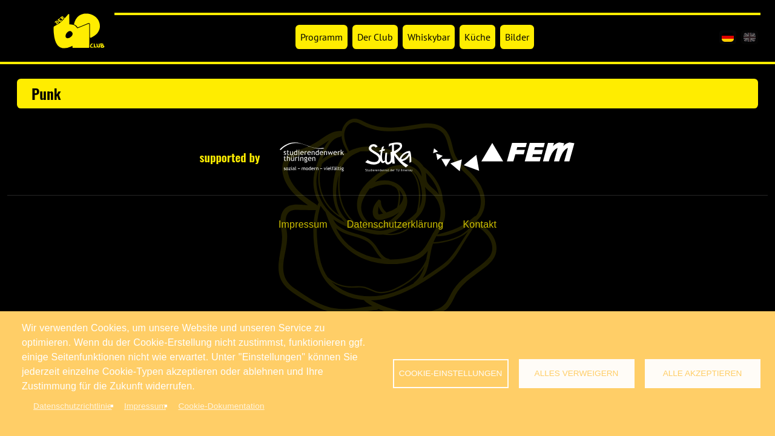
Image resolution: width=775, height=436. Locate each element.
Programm (321, 37)
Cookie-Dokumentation (221, 406)
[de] (727, 37)
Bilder (517, 37)
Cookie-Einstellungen (451, 373)
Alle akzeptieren (702, 373)
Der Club (375, 37)
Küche (477, 37)
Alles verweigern (577, 373)
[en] (749, 37)
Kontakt (479, 224)
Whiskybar (428, 37)
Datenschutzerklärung (395, 224)
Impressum (303, 224)
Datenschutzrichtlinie (72, 406)
